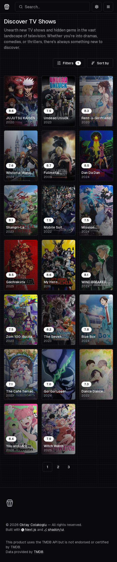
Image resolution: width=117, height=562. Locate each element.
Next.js (28, 530)
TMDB (38, 552)
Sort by (100, 63)
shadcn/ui (54, 530)
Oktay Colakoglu (33, 525)
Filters (69, 63)
